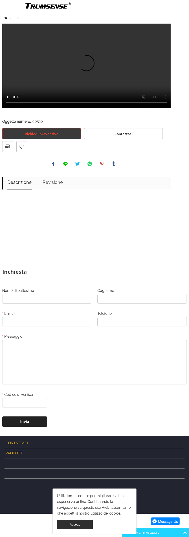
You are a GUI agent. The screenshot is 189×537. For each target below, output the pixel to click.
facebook (54, 164)
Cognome (105, 292)
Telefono (104, 315)
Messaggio (12, 337)
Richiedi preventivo (41, 134)
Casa (5, 18)
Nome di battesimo (18, 292)
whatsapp (90, 164)
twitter (78, 164)
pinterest (102, 164)
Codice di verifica (17, 396)
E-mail (8, 315)
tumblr (114, 164)
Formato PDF (7, 146)
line (66, 164)
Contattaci (123, 134)
